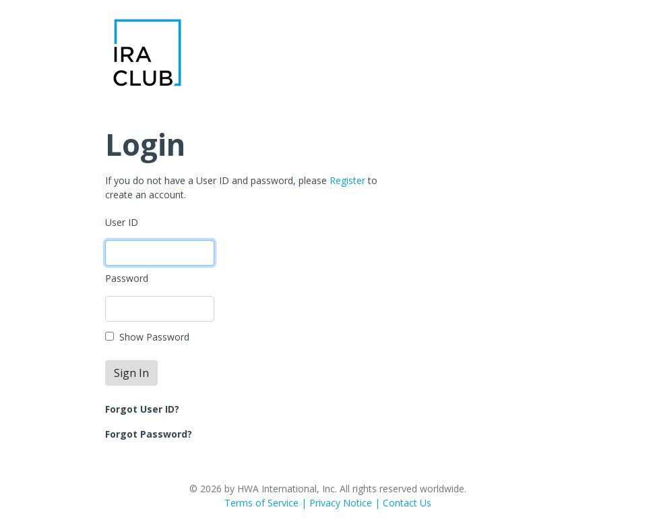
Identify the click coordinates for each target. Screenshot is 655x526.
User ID (121, 222)
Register (347, 180)
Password (126, 278)
